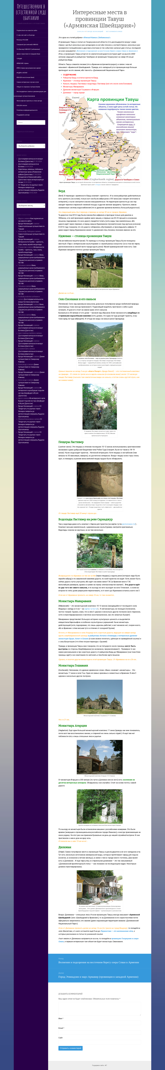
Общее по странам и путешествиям (28, 87)
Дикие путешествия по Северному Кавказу (31, 359)
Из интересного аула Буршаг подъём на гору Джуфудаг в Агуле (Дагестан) (31, 400)
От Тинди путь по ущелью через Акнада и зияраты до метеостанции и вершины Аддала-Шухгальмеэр (31, 411)
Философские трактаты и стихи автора (29, 101)
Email (61, 1028)
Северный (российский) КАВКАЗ (27, 44)
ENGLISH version (22, 105)
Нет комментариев (114, 31)
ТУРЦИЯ (19, 58)
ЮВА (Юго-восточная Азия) (25, 77)
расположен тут (129, 524)
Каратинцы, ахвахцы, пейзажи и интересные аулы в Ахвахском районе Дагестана (30, 171)
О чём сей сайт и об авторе (26, 35)
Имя (60, 1018)
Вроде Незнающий (25, 224)
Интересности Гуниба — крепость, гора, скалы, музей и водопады (31, 249)
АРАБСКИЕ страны (23, 63)
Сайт (60, 1038)
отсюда (97, 184)
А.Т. (106, 1065)
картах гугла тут (91, 609)
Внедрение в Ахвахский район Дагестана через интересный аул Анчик (31, 179)
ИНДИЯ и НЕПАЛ (22, 73)
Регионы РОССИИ (22, 40)
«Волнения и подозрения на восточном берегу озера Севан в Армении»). (107, 51)
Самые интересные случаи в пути (28, 82)
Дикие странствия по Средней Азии (28, 54)
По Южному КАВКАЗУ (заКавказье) (28, 49)
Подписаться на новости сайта (27, 30)
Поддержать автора (23, 115)
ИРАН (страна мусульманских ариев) (29, 68)
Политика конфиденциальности (27, 110)
